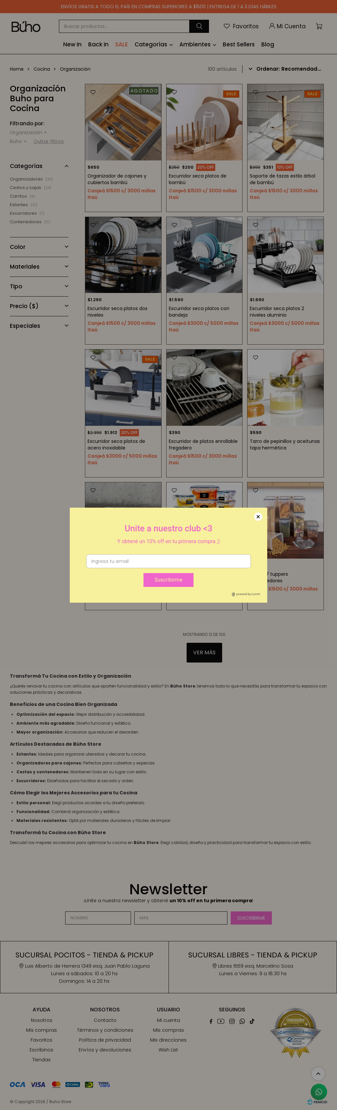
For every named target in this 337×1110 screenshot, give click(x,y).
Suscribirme (168, 580)
